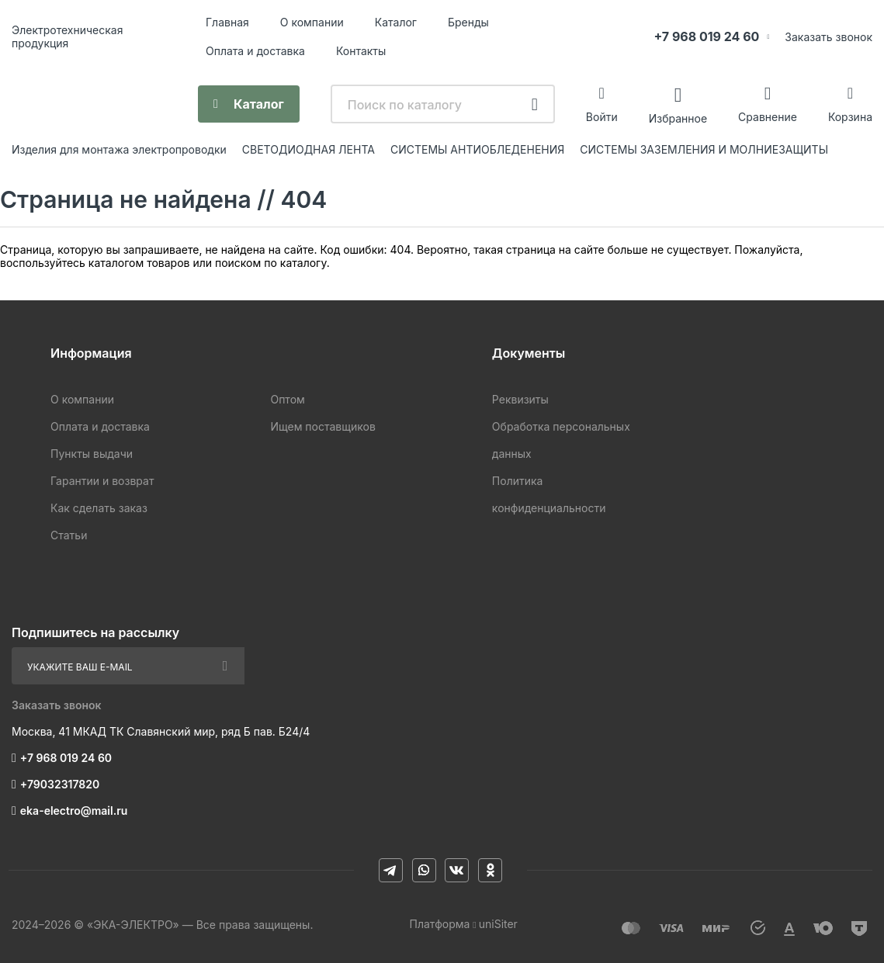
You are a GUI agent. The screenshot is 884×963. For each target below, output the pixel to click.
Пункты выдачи (91, 453)
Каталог (396, 22)
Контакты (361, 50)
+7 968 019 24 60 (706, 36)
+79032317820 (59, 784)
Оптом (287, 399)
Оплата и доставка (255, 50)
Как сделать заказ (98, 507)
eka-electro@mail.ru (73, 810)
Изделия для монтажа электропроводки (119, 149)
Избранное (678, 117)
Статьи (68, 535)
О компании (312, 22)
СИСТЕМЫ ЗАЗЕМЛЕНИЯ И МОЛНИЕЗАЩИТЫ (704, 149)
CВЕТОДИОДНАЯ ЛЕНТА (308, 149)
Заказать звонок (828, 36)
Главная (227, 22)
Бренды (468, 22)
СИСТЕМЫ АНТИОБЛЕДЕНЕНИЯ (477, 149)
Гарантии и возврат (102, 480)
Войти (602, 116)
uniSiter (498, 923)
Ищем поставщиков (322, 426)
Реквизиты (520, 399)
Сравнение (767, 116)
